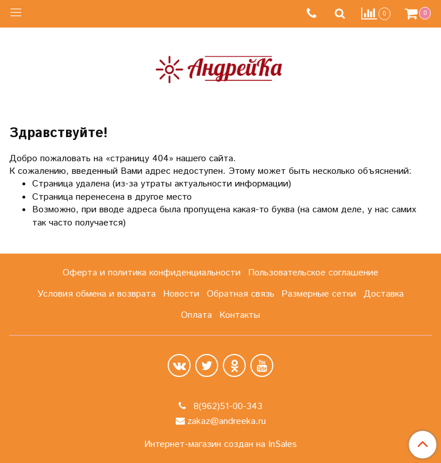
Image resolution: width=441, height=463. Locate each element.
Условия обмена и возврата (96, 294)
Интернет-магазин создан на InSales (220, 444)
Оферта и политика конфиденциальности (152, 272)
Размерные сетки (318, 294)
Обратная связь (240, 294)
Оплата (196, 315)
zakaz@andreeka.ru (226, 421)
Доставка (383, 294)
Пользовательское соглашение (313, 272)
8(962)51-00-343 (226, 406)
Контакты (239, 315)
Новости (181, 294)
